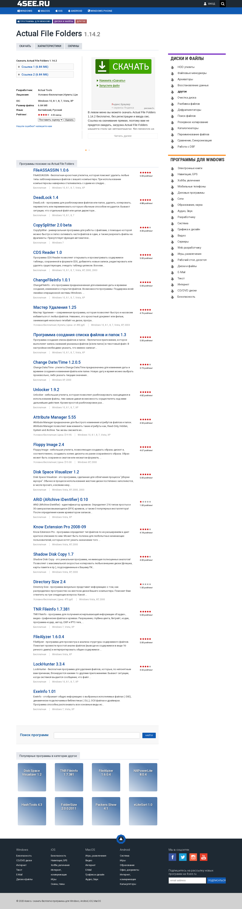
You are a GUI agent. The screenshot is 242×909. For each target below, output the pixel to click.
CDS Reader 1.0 (47, 252)
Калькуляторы (128, 884)
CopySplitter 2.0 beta (52, 225)
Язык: (19, 110)
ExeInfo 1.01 (44, 691)
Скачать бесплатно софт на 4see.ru (36, 3)
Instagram (193, 857)
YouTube (203, 857)
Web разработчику (189, 247)
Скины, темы (58, 884)
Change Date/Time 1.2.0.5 (57, 362)
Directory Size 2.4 (49, 581)
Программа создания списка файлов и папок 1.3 (79, 334)
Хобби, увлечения (189, 180)
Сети (181, 198)
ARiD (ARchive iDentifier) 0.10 (60, 499)
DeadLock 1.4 (45, 197)
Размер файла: (25, 105)
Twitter (183, 857)
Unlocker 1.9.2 (46, 389)
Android (75, 10)
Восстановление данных (193, 85)
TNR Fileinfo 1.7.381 (51, 609)
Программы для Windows (34, 21)
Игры (54, 879)
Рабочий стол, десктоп (192, 260)
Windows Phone (100, 10)
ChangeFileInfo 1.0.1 (52, 280)
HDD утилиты (186, 67)
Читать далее (123, 135)
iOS (59, 10)
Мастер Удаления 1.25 (54, 307)
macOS (44, 10)
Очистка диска (187, 97)
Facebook (172, 857)
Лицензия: (22, 94)
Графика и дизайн (189, 229)
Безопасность (186, 296)
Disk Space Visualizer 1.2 (56, 472)
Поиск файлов (187, 116)
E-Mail (181, 272)
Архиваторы (185, 79)
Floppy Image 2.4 (48, 444)
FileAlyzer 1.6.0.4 (48, 636)
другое (81, 21)
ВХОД (212, 3)
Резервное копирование (193, 122)
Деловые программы (191, 192)
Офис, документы (129, 869)
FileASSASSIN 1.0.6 (51, 170)
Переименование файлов (193, 134)
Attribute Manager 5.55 (54, 417)
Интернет (183, 284)
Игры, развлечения (189, 254)
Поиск (223, 3)
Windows (24, 10)
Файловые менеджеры (192, 73)
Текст (181, 278)
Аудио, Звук (185, 211)
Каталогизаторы (188, 128)
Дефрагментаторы (189, 110)
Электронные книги (190, 168)
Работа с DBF (186, 146)
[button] (85, 150)
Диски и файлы (63, 21)
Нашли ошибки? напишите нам (34, 126)
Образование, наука (190, 204)
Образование (127, 865)
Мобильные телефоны (192, 186)
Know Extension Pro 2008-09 (59, 527)
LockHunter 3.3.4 (49, 664)
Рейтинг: (21, 114)
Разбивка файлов (189, 104)
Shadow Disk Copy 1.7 (53, 554)
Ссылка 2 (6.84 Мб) (33, 74)
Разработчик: (24, 90)
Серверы (183, 241)
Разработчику (186, 217)
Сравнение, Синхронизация (195, 140)
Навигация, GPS (187, 174)
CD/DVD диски (187, 290)
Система (183, 223)
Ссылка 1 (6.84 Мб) (33, 66)
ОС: (18, 100)
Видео (182, 235)
